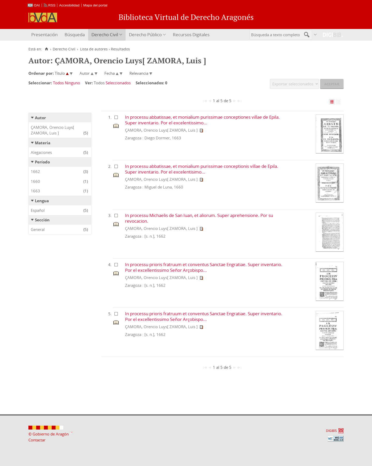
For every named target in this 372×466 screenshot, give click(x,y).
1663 (35, 190)
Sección (42, 219)
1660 (35, 181)
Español (38, 210)
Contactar (36, 439)
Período (42, 161)
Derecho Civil (104, 34)
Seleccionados (118, 82)
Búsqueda (75, 34)
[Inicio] (46, 49)
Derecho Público (145, 34)
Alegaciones (41, 152)
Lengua (42, 200)
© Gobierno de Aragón (48, 434)
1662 (35, 171)
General (38, 229)
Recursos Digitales (191, 34)
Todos (58, 82)
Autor (40, 117)
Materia (42, 142)
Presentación (44, 34)
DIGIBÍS (331, 431)
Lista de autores (94, 49)
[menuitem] (45, 35)
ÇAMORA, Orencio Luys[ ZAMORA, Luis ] (52, 130)
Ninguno (72, 82)
